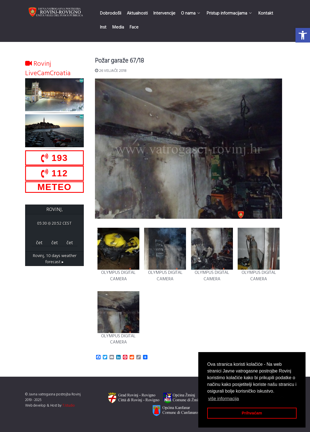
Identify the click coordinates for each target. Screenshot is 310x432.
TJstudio (68, 406)
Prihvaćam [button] (252, 413)
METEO (54, 187)
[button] (302, 35)
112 (54, 173)
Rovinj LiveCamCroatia (48, 69)
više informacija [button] (223, 398)
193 (54, 158)
